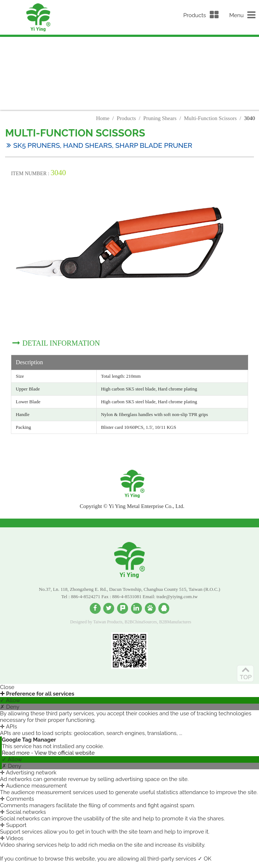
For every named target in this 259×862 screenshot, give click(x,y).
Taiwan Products (107, 621)
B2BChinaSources (141, 621)
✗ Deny (9, 707)
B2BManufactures (175, 621)
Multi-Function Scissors (210, 118)
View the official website (65, 753)
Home (102, 118)
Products (126, 118)
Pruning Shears (160, 118)
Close (7, 687)
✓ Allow (10, 700)
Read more (16, 753)
